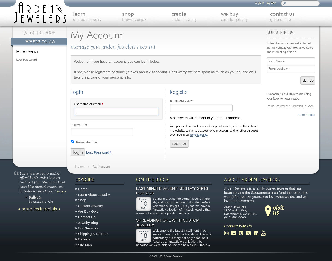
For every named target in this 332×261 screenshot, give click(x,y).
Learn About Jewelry (94, 194)
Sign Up (308, 80)
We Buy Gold (88, 211)
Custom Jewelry (90, 206)
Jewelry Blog (88, 223)
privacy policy (198, 134)
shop (147, 17)
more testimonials (39, 209)
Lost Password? (98, 152)
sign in (259, 3)
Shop (82, 200)
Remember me (86, 142)
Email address (187, 101)
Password (85, 125)
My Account (27, 51)
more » (61, 191)
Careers (84, 239)
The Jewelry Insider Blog (290, 106)
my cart (271, 3)
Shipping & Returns (93, 234)
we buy (245, 17)
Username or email (95, 104)
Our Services (88, 228)
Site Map (85, 245)
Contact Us (86, 217)
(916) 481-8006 (40, 32)
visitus (278, 210)
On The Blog (152, 179)
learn (97, 17)
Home (82, 189)
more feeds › (307, 115)
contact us (295, 17)
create (196, 17)
